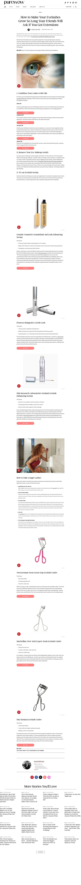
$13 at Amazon (25, 596)
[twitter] (40, 777)
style (11, 6)
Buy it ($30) (25, 348)
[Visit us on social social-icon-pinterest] (68, 2)
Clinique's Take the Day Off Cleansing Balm (50, 161)
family (25, 6)
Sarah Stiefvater (36, 29)
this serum (60, 336)
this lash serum (42, 253)
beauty (40, 12)
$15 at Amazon (25, 122)
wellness (33, 6)
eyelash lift (22, 514)
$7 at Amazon (25, 138)
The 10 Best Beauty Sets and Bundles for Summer (30, 750)
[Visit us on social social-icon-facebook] (70, 2)
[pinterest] (19, 86)
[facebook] (36, 777)
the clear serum (28, 415)
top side (54, 488)
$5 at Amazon (25, 665)
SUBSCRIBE (68, 6)
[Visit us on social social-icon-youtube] (76, 3)
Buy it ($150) (25, 423)
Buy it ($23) (25, 745)
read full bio (36, 769)
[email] (49, 777)
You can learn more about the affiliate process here (43, 36)
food (17, 6)
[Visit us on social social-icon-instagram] (73, 3)
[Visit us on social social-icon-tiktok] (65, 2)
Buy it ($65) (25, 268)
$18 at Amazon (25, 148)
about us (42, 6)
